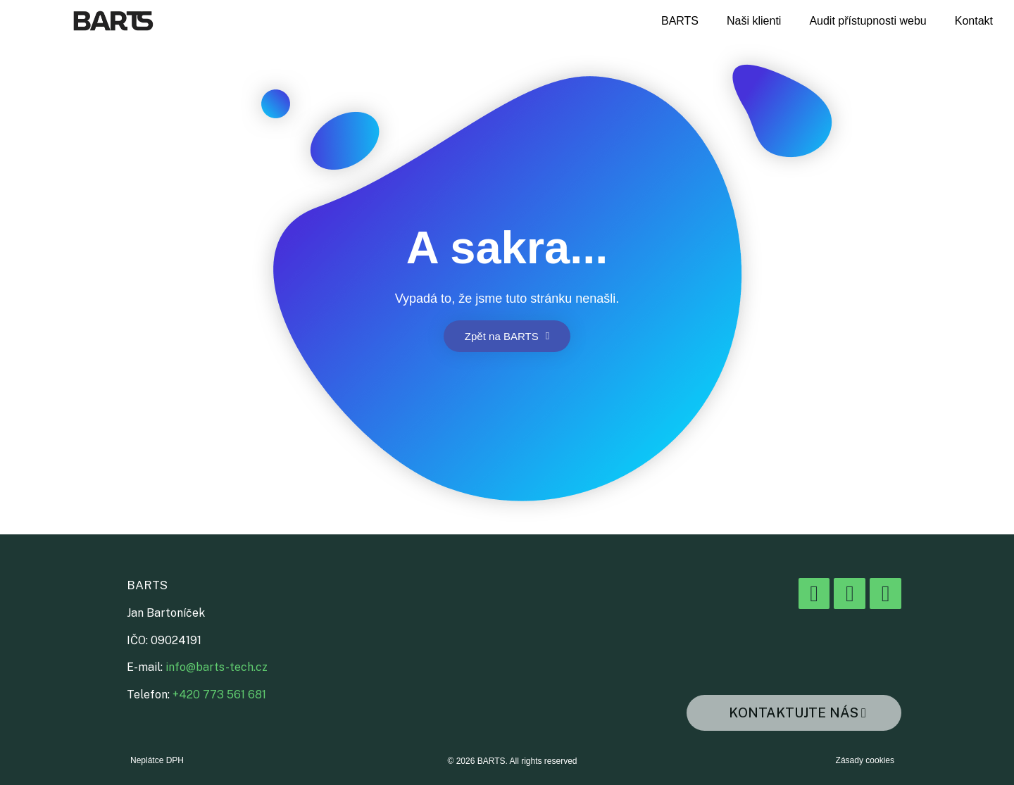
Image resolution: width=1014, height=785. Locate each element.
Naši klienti (754, 21)
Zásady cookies (865, 760)
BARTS (680, 21)
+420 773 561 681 (219, 694)
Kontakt (974, 21)
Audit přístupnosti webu (867, 21)
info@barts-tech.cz (216, 667)
